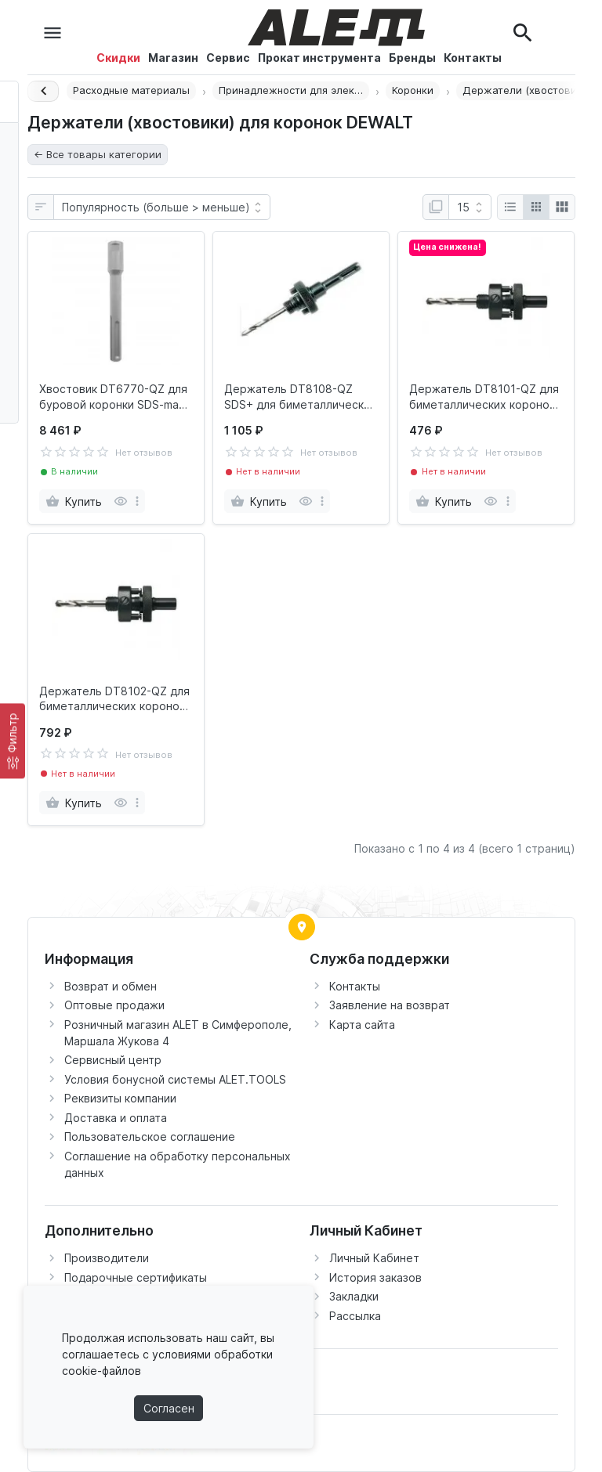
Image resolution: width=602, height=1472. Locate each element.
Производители (106, 1258)
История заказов (375, 1277)
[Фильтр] (12, 740)
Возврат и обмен (110, 986)
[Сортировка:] (161, 207)
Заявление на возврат (389, 1005)
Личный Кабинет (374, 1258)
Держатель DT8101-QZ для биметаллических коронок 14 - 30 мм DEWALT (484, 397)
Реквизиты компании (120, 1098)
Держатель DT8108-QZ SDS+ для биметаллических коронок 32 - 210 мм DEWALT (300, 397)
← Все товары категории (97, 154)
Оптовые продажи (114, 1005)
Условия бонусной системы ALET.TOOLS (175, 1079)
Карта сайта (362, 1024)
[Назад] (43, 91)
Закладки (354, 1296)
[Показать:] (469, 207)
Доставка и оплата (115, 1117)
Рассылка (355, 1315)
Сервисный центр (112, 1059)
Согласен (168, 1408)
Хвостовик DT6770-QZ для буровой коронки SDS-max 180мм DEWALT (113, 397)
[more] (137, 501)
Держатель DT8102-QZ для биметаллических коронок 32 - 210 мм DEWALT (114, 699)
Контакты (354, 986)
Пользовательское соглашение (149, 1136)
